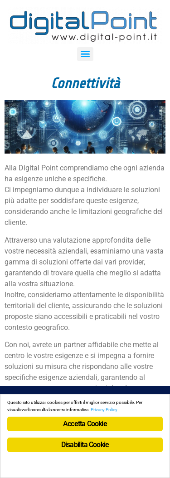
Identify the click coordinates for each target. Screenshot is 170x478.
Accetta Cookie (85, 423)
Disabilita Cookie (85, 444)
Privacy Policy (104, 409)
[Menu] (85, 54)
